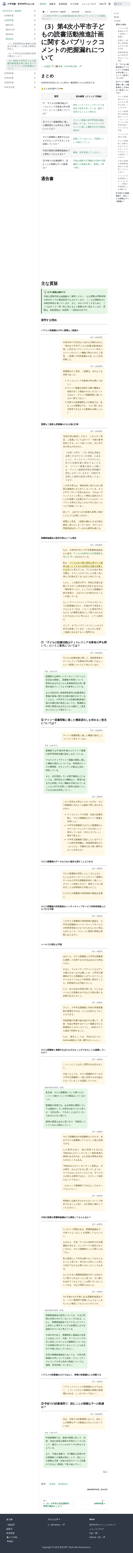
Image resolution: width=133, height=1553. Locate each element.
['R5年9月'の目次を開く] (35, 34)
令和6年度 (9, 15)
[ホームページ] (43, 12)
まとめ (116, 13)
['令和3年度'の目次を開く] (35, 78)
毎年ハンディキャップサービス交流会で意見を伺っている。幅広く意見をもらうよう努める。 (88, 108)
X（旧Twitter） (56, 1524)
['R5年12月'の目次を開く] (35, 29)
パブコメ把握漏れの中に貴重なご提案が (123, 32)
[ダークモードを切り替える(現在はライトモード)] (109, 4)
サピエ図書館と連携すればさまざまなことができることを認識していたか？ (123, 149)
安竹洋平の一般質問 (12, 10)
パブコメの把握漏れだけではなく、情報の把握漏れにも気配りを (123, 182)
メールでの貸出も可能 (123, 135)
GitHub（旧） (97, 1537)
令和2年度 (9, 82)
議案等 (52, 3)
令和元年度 (9, 87)
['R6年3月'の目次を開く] (35, 25)
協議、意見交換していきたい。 (87, 152)
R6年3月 (10, 24)
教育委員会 (63, 1484)
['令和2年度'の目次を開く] (35, 82)
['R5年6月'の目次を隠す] (35, 39)
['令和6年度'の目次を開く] (35, 15)
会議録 (64, 296)
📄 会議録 (47, 66)
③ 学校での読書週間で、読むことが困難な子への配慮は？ (122, 197)
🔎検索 (9, 1541)
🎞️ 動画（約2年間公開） (68, 66)
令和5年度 (9, 20)
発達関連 (63, 3)
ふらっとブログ (89, 3)
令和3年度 (9, 77)
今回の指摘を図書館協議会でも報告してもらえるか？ (123, 166)
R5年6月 (10, 38)
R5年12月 (10, 29)
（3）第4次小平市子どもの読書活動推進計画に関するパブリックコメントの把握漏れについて (21, 64)
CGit (102, 3)
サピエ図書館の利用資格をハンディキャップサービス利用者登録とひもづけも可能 (123, 121)
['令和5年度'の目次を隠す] (35, 20)
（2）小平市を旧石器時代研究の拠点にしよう (21, 54)
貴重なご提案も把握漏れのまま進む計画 (123, 44)
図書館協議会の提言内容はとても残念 (123, 56)
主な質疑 (117, 21)
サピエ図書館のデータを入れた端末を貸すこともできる (123, 102)
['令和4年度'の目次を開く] (35, 73)
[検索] (122, 4)
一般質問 (42, 3)
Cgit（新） (94, 1533)
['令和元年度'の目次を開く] (35, 87)
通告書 (116, 17)
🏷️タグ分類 (11, 1537)
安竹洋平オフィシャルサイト (102, 1524)
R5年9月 (10, 34)
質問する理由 (121, 24)
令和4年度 (9, 73)
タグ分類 (74, 3)
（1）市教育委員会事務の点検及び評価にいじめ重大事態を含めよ (21, 46)
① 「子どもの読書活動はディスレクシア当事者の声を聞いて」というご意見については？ (122, 71)
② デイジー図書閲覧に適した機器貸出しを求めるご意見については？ (122, 87)
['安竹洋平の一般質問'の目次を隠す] (35, 11)
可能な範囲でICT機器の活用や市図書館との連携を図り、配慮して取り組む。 (89, 164)
